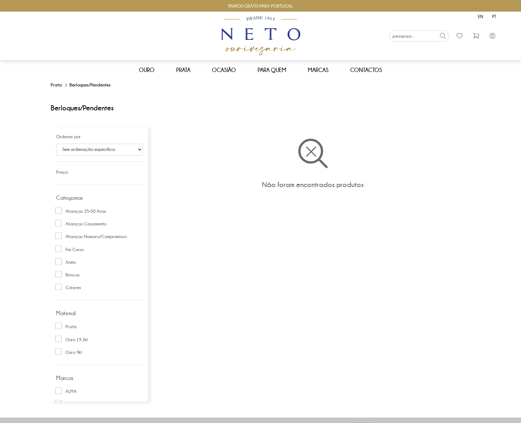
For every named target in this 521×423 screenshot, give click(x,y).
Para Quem (272, 70)
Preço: (62, 172)
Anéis (70, 262)
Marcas (318, 70)
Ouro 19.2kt (76, 339)
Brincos (72, 275)
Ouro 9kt (73, 352)
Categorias (69, 198)
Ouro (146, 70)
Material (66, 313)
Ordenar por (68, 136)
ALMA (71, 391)
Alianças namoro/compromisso (96, 236)
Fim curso (74, 249)
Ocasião (224, 70)
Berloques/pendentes (90, 85)
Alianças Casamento (85, 224)
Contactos (366, 70)
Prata (183, 70)
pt (494, 16)
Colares (73, 287)
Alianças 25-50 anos (85, 211)
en (480, 16)
